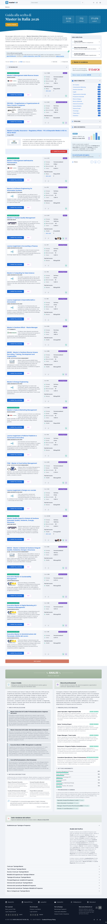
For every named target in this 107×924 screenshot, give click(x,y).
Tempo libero (86, 113)
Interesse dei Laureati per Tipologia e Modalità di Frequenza (25, 888)
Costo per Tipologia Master (15, 866)
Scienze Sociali (86, 108)
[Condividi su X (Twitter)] (98, 161)
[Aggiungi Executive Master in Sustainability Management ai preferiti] (45, 597)
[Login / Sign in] (96, 2)
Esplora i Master (11, 24)
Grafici (61, 914)
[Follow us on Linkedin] (100, 919)
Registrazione (12, 911)
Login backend (33, 911)
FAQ (14, 909)
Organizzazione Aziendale (86, 94)
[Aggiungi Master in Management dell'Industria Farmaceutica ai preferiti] (45, 181)
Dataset (56, 914)
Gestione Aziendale (86, 89)
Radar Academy (11, 77)
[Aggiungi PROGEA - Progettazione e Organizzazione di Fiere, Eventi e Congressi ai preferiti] (45, 123)
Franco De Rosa (84, 913)
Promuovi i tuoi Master (35, 909)
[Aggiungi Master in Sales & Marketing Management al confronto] (48, 428)
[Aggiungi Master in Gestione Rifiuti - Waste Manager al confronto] (48, 345)
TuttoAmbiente (11, 329)
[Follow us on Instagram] (94, 919)
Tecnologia (86, 110)
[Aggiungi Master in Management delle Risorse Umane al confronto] (48, 96)
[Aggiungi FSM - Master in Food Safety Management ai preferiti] (45, 483)
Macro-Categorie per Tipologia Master (18, 891)
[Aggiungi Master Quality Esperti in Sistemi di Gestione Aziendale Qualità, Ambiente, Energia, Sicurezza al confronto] (48, 540)
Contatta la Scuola (15, 94)
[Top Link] (100, 2)
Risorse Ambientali (86, 101)
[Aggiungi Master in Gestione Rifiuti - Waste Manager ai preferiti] (45, 345)
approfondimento (11, 56)
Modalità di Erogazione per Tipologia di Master (20, 874)
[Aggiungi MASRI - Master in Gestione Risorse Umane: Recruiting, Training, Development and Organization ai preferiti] (45, 374)
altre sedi (48, 91)
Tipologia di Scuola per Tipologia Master (19, 877)
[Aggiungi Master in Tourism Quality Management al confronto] (48, 238)
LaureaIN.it (43, 902)
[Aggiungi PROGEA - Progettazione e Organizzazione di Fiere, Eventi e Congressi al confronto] (48, 123)
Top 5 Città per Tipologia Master (16, 869)
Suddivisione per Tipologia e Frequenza (18, 825)
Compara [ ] (64, 61)
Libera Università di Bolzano (14, 192)
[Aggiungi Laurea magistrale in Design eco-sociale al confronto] (48, 510)
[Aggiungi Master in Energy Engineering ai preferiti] (45, 401)
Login (6, 911)
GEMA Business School (13, 580)
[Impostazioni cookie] (106, 922)
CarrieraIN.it (60, 902)
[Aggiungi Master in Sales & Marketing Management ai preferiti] (45, 428)
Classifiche (66, 914)
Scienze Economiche (86, 103)
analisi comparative (28, 56)
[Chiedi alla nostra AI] (28, 94)
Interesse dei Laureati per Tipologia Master (20, 883)
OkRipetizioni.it (77, 902)
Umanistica (86, 115)
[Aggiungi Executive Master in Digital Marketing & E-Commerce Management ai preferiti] (45, 625)
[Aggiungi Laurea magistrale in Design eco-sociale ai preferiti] (45, 510)
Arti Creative (86, 84)
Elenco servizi (8, 909)
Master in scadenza (81, 62)
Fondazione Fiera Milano (13, 107)
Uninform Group (11, 219)
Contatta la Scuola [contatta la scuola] (59, 151)
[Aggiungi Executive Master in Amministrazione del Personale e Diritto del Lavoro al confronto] (48, 654)
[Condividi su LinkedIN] (95, 161)
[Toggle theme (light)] (93, 2)
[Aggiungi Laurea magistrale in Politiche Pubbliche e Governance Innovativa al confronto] (48, 456)
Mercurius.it (93, 902)
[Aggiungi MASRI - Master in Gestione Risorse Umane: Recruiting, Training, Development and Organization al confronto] (48, 374)
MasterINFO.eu (28, 902)
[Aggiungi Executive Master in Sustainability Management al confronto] (48, 597)
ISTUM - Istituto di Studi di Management (18, 358)
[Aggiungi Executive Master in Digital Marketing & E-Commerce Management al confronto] (48, 625)
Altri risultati (37, 661)
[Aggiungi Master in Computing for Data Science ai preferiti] (45, 292)
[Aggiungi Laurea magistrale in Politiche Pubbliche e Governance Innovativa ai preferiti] (45, 456)
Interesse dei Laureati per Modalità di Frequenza (21, 885)
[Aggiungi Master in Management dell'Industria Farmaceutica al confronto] (48, 181)
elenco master (60, 56)
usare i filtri (37, 56)
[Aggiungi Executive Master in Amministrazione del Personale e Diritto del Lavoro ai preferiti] (45, 654)
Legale (86, 91)
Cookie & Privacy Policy (49, 919)
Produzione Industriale (86, 96)
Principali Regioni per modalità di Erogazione (20, 880)
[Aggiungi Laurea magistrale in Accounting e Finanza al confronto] (48, 265)
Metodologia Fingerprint (60, 909)
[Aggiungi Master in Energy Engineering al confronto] (48, 401)
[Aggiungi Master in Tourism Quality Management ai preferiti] (45, 238)
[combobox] (56, 2)
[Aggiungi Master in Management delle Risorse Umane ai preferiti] (45, 96)
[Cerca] (83, 2)
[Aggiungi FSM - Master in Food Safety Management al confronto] (48, 483)
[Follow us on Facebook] (97, 919)
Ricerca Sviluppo (86, 99)
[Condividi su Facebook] (91, 161)
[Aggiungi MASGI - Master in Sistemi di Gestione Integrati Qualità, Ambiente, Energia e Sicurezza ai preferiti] (45, 568)
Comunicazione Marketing (86, 87)
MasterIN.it (11, 902)
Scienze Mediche (86, 106)
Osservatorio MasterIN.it (60, 911)
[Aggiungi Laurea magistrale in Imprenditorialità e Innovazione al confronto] (48, 320)
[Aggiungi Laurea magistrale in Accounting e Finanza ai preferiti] (45, 265)
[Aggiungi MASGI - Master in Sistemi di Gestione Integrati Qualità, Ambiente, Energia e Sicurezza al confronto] (48, 568)
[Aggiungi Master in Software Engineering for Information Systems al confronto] (48, 208)
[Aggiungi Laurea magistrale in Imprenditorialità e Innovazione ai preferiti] (45, 320)
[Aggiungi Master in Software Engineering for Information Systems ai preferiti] (45, 208)
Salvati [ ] (54, 61)
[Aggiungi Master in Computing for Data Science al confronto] (48, 292)
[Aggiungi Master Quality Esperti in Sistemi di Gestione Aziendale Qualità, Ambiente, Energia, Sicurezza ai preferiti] (45, 540)
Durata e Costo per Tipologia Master (18, 872)
